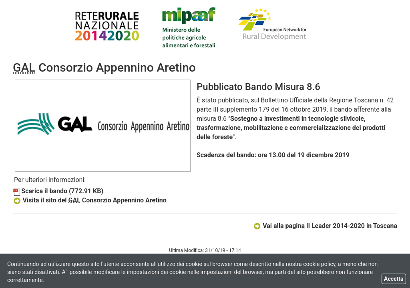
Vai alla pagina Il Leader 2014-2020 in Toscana (325, 226)
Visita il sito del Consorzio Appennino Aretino (90, 200)
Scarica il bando (58, 191)
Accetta (394, 279)
